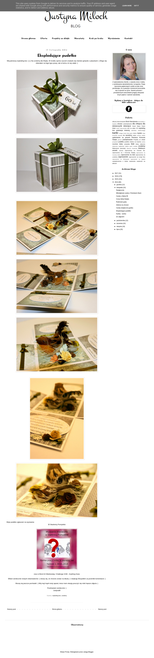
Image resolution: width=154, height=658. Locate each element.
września (120, 223)
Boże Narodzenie (132, 121)
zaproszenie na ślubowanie (120, 159)
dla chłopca (137, 124)
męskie (139, 133)
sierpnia (119, 226)
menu (134, 133)
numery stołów (141, 135)
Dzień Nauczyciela (121, 128)
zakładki (121, 150)
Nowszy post (11, 609)
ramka (143, 142)
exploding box (56, 595)
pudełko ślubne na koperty (132, 142)
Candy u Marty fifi (122, 196)
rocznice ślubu (117, 144)
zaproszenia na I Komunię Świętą (123, 152)
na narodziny (127, 135)
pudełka (121, 142)
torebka (135, 146)
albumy (114, 121)
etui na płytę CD (132, 128)
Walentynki (115, 148)
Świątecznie (120, 190)
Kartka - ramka (121, 214)
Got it (136, 6)
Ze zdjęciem (120, 217)
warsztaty (123, 148)
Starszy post (102, 609)
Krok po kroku (96, 39)
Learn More (127, 6)
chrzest (119, 124)
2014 (117, 182)
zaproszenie (123, 157)
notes (134, 135)
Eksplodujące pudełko (123, 211)
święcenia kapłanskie (118, 146)
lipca (118, 229)
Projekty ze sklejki (60, 39)
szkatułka (127, 144)
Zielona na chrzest (122, 205)
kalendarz (134, 130)
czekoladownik (127, 124)
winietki (114, 150)
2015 (117, 179)
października (121, 220)
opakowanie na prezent (121, 137)
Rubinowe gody (121, 202)
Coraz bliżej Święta (122, 199)
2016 (117, 176)
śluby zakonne (140, 144)
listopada (120, 187)
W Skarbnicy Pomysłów (57, 524)
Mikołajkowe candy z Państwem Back (128, 193)
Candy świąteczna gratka (124, 208)
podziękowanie (128, 140)
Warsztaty (79, 39)
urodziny (64, 595)
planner (120, 139)
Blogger (90, 652)
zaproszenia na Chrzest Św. (135, 150)
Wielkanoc (141, 148)
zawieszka (132, 161)
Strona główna (28, 39)
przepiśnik (115, 142)
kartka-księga (141, 130)
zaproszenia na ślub (128, 155)
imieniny (127, 130)
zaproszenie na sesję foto (137, 157)
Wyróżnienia (114, 39)
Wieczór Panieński (132, 148)
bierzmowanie (121, 121)
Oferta (43, 39)
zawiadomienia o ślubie (120, 161)
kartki (115, 133)
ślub (132, 144)
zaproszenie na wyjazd (138, 159)
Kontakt (128, 39)
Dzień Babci (136, 126)
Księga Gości (122, 133)
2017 (117, 173)
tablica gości (128, 146)
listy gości (129, 133)
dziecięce (127, 126)
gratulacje (119, 130)
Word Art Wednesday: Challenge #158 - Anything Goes (59, 574)
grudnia (119, 185)
